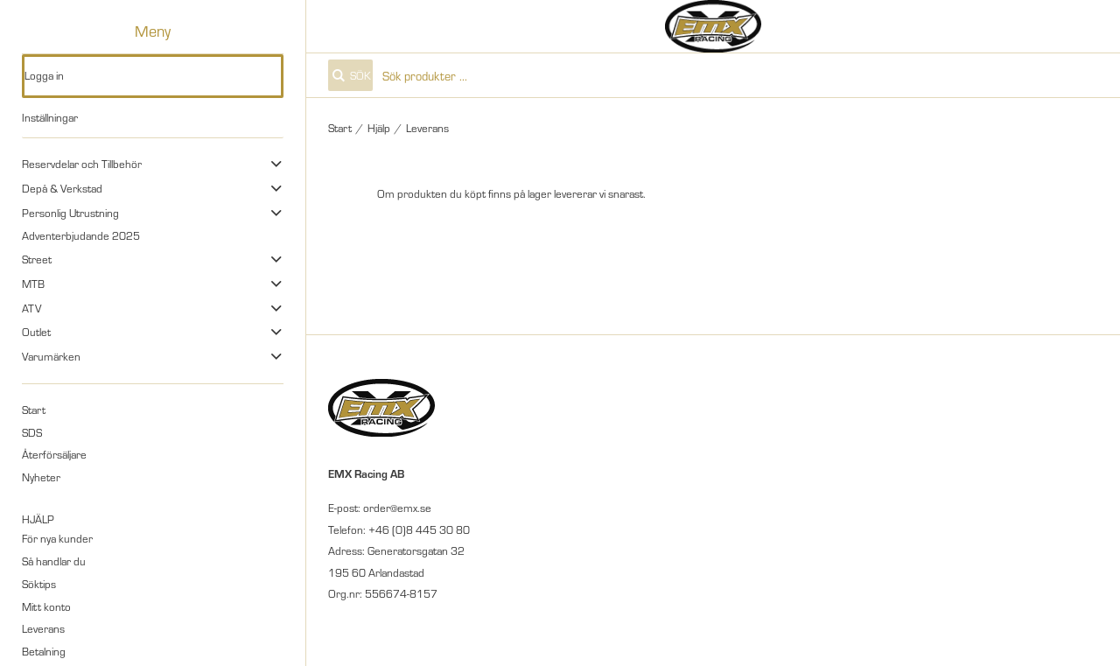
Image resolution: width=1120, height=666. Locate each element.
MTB (33, 283)
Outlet (36, 332)
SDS (32, 432)
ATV (31, 308)
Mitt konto (46, 606)
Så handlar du (54, 561)
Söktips (39, 584)
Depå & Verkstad (62, 188)
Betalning (44, 651)
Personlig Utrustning (70, 213)
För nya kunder (57, 538)
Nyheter (41, 477)
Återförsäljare (54, 454)
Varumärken (51, 356)
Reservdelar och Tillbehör (82, 164)
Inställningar (50, 117)
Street (37, 259)
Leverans (43, 628)
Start (34, 409)
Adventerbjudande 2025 (81, 235)
